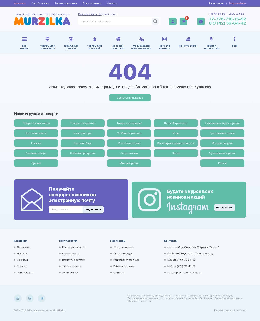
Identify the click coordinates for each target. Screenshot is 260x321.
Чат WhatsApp (217, 13)
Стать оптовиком (92, 3)
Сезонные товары (36, 153)
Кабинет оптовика (123, 266)
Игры (176, 133)
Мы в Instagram (25, 272)
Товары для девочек (82, 123)
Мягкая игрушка (129, 163)
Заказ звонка (236, 13)
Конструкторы (82, 133)
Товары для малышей (129, 123)
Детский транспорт (176, 123)
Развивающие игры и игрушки (222, 123)
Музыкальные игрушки (222, 153)
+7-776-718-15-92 (227, 19)
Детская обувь (83, 143)
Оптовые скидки (122, 253)
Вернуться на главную (130, 97)
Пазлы (176, 153)
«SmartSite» (239, 310)
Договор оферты (72, 266)
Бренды (21, 266)
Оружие (36, 163)
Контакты (112, 3)
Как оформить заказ (73, 247)
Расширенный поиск (90, 14)
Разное (222, 163)
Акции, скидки (70, 272)
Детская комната (36, 133)
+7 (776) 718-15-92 (184, 266)
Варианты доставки (66, 3)
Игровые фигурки (222, 143)
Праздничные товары (222, 133)
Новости (22, 253)
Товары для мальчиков (36, 123)
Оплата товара (70, 253)
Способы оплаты (40, 3)
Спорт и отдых (129, 153)
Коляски (36, 143)
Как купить (20, 3)
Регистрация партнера (126, 259)
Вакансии (22, 259)
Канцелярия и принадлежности (175, 143)
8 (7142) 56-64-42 (227, 23)
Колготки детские (129, 143)
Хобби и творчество (129, 133)
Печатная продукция (82, 153)
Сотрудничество (123, 247)
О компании (23, 247)
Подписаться (224, 207)
